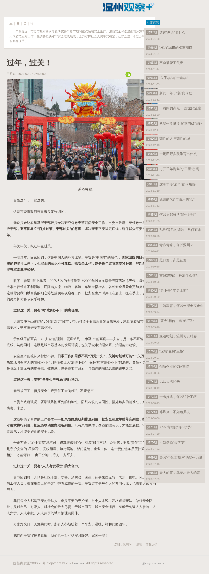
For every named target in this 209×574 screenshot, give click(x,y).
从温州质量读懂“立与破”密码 (174, 123)
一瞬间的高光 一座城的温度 (173, 108)
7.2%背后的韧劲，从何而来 (173, 230)
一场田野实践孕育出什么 (171, 154)
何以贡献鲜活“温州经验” (171, 215)
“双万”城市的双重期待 (169, 47)
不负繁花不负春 (164, 63)
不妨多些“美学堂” (165, 442)
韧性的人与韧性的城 (168, 139)
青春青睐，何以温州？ (169, 245)
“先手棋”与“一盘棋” (167, 78)
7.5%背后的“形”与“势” (169, 427)
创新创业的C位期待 (167, 366)
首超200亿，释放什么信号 (172, 275)
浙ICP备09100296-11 (153, 563)
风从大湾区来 (163, 381)
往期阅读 (153, 22)
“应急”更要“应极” (165, 351)
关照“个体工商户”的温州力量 (174, 458)
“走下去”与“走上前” (167, 290)
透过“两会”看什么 (165, 32)
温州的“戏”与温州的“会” (170, 199)
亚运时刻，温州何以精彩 (171, 336)
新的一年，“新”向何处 (169, 93)
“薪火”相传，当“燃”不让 (170, 321)
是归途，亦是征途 (166, 260)
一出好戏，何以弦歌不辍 (171, 397)
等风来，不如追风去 (168, 412)
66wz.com (79, 563)
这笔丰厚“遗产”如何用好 (171, 184)
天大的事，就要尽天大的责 (173, 473)
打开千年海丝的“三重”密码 (172, 169)
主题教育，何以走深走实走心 (175, 306)
